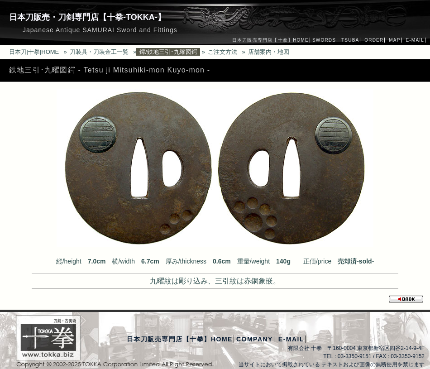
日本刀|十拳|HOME (34, 51)
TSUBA (350, 40)
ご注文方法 (222, 51)
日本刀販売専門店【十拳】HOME (270, 40)
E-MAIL (415, 40)
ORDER (373, 40)
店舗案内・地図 (268, 51)
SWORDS (324, 40)
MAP (394, 40)
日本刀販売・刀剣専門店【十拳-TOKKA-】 (87, 17)
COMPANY (254, 339)
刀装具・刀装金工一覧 (99, 51)
